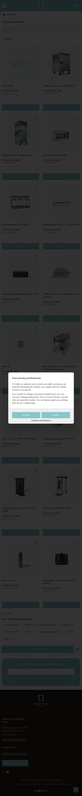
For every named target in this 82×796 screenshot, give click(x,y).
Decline (26, 415)
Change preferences (41, 421)
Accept (55, 415)
